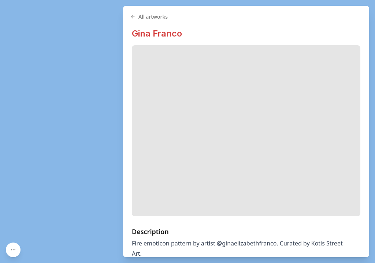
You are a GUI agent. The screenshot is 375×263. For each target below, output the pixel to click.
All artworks (149, 16)
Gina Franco (157, 33)
